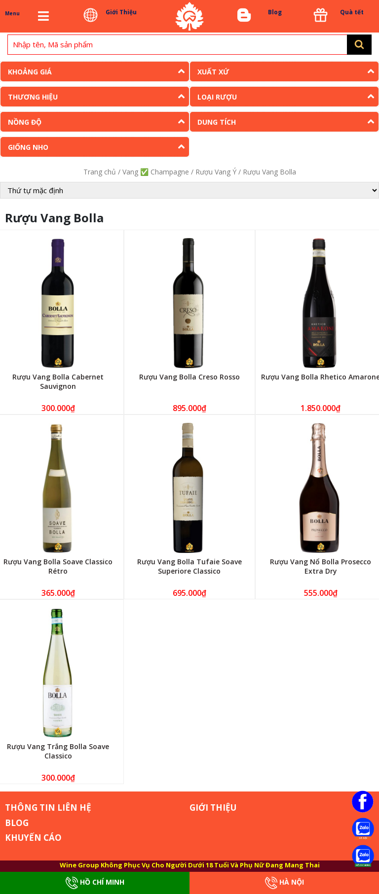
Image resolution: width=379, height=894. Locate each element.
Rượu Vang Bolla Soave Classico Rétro (58, 566)
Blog (275, 12)
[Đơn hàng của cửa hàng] (189, 190)
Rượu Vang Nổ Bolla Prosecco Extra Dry (320, 566)
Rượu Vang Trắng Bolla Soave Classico (58, 751)
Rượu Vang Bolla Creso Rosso (189, 376)
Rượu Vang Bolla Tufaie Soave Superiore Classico (189, 566)
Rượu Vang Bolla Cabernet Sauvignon (58, 381)
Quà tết (352, 12)
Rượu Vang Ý (215, 171)
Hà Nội (284, 883)
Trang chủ (99, 171)
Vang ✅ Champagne (155, 171)
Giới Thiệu (121, 12)
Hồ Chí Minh (95, 883)
